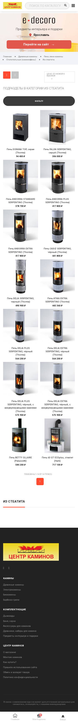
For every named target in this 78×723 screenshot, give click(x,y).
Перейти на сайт (39, 44)
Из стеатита (14, 501)
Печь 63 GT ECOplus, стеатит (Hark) (57, 459)
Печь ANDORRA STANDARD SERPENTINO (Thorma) (20, 201)
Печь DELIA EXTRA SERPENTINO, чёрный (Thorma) (57, 351)
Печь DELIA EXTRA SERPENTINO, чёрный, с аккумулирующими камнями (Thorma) (57, 406)
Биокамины (9, 594)
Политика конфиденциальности (20, 677)
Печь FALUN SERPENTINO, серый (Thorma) (57, 151)
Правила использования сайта (20, 667)
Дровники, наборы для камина (19, 631)
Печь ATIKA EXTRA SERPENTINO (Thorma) (57, 300)
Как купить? (9, 662)
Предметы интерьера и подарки (20, 636)
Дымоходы (9, 616)
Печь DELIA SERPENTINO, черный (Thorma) (20, 300)
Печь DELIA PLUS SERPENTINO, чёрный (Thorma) (20, 351)
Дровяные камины (13, 584)
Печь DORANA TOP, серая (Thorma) (20, 151)
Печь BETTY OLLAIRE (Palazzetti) (20, 459)
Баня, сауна (9, 621)
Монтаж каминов (12, 657)
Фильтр (39, 101)
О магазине (9, 652)
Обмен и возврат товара (16, 672)
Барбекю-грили (11, 600)
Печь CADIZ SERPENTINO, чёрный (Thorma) (57, 250)
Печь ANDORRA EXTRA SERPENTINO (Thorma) (20, 250)
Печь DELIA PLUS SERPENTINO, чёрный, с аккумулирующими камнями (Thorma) (21, 406)
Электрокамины (12, 589)
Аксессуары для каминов (17, 626)
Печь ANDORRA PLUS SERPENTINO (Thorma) (57, 201)
